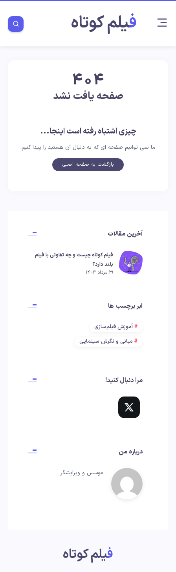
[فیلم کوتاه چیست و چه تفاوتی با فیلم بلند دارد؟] (131, 263)
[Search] (16, 24)
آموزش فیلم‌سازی (113, 327)
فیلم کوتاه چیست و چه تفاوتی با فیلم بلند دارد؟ (74, 260)
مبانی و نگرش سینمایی (106, 341)
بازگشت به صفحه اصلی (88, 166)
